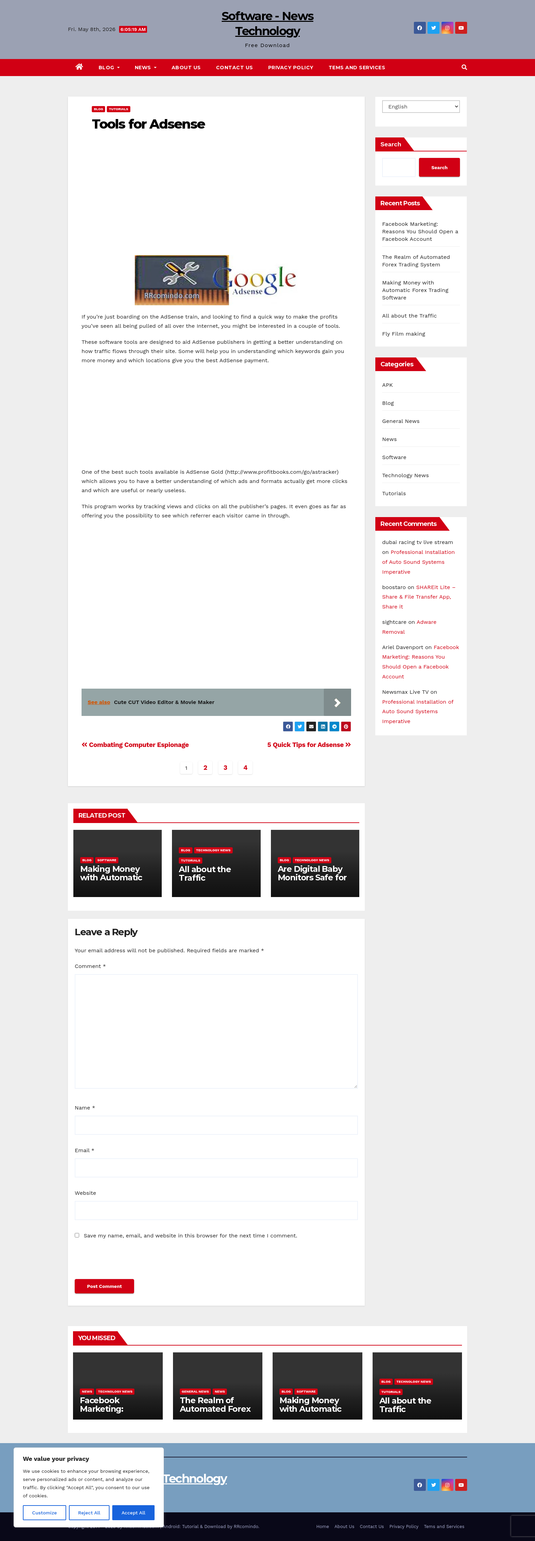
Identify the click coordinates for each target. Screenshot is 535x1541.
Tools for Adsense (148, 124)
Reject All (89, 1512)
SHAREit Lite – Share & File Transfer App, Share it (419, 597)
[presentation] (126, 1262)
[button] (464, 67)
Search (390, 144)
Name (85, 1107)
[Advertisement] (216, 207)
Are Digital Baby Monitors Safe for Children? (312, 877)
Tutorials (118, 109)
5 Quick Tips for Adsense (309, 745)
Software (106, 860)
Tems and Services (357, 67)
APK (387, 385)
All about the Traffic (205, 873)
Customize (44, 1512)
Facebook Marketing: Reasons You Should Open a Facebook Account (420, 231)
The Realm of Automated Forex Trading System (215, 1408)
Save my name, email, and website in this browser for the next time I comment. (190, 1235)
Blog (109, 67)
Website (85, 1193)
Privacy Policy (291, 67)
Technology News (213, 850)
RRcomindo (246, 1526)
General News (401, 421)
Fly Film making (403, 334)
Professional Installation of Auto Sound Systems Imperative (418, 562)
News (146, 67)
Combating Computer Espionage (135, 745)
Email (85, 1150)
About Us (186, 67)
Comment (90, 966)
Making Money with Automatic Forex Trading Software (111, 881)
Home (322, 1526)
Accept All (133, 1512)
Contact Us (234, 67)
